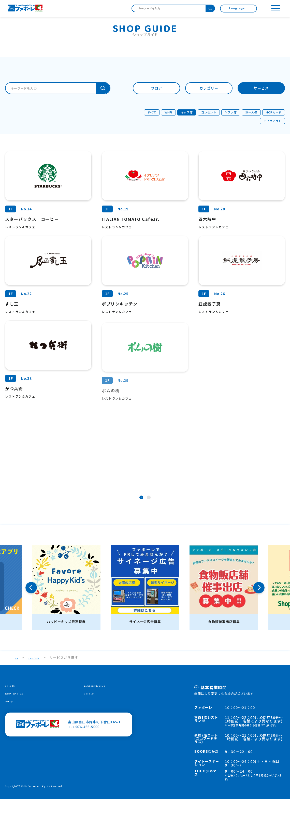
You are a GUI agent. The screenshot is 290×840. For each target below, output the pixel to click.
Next (259, 628)
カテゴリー (209, 88)
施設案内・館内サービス (24, 737)
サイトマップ (94, 737)
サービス (261, 88)
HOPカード (14, 747)
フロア (156, 88)
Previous (31, 628)
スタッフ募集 (15, 727)
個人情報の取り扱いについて (107, 727)
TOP (19, 698)
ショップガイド (45, 698)
